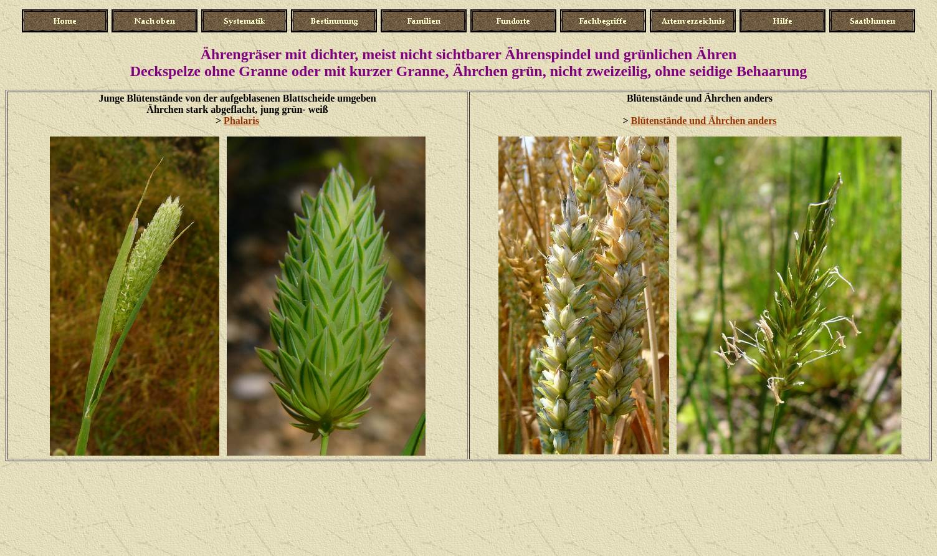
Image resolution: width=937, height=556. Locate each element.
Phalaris (241, 120)
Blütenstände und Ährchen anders (704, 120)
